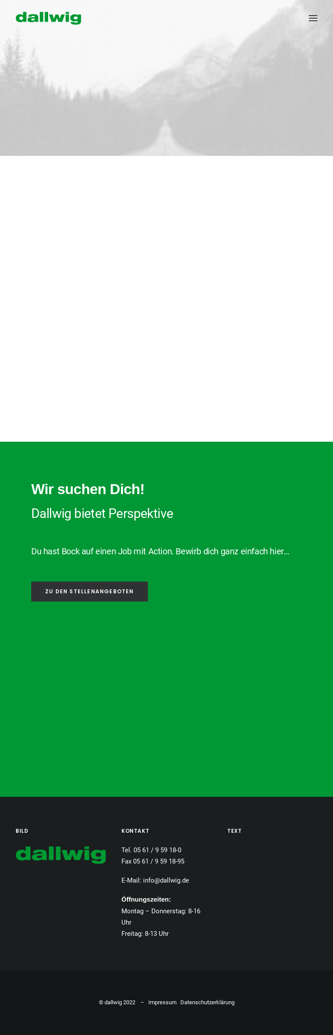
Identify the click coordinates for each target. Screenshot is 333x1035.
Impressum (162, 1002)
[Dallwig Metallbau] (48, 18)
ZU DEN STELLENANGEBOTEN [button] (89, 591)
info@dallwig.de (166, 880)
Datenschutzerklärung (207, 1002)
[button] (313, 18)
